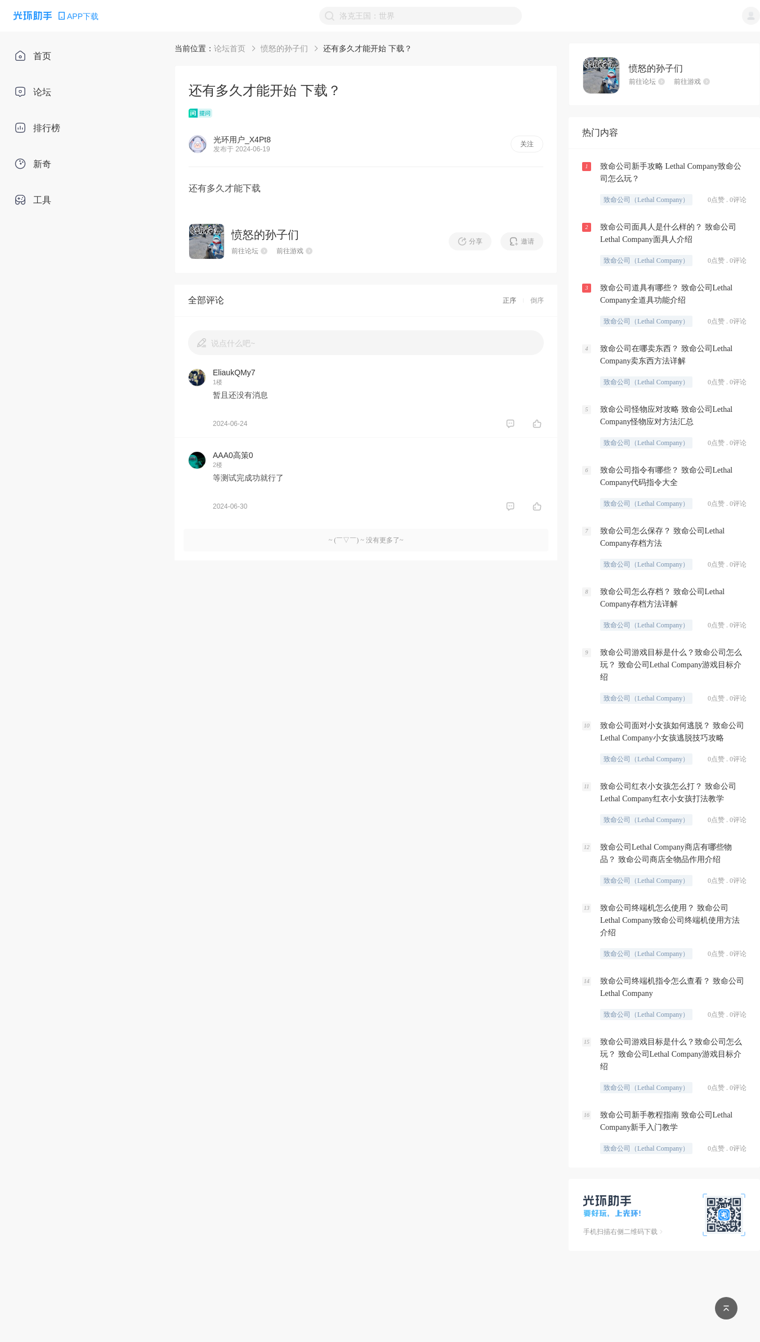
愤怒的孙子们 (284, 48)
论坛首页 (229, 48)
